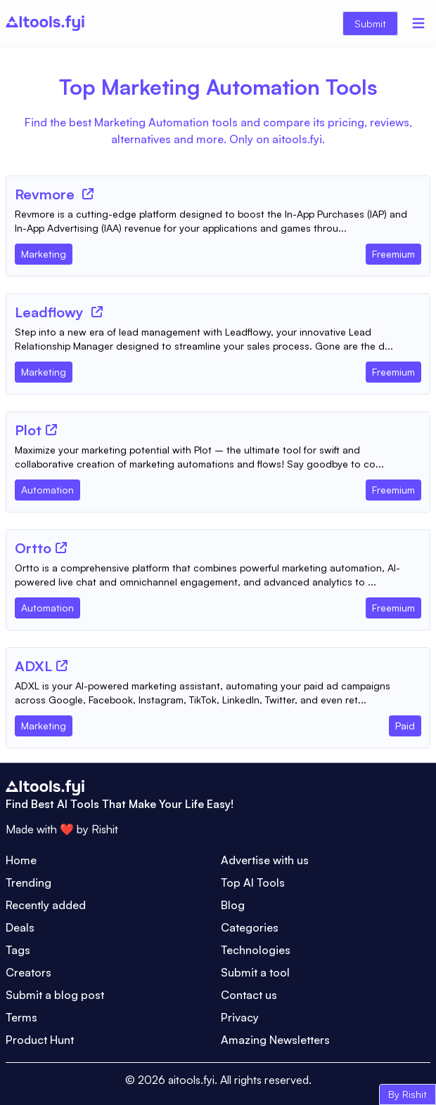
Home (21, 860)
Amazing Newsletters (275, 1040)
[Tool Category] (43, 251)
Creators (28, 972)
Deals (20, 927)
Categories (249, 927)
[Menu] (418, 23)
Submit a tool (255, 972)
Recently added (46, 905)
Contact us (249, 995)
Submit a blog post (55, 995)
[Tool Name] (46, 195)
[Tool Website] (88, 193)
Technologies (255, 950)
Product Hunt (40, 1040)
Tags (18, 950)
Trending (28, 882)
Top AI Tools (253, 882)
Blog (233, 905)
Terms (21, 1017)
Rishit (104, 829)
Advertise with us (265, 860)
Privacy (240, 1017)
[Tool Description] (218, 221)
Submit (370, 23)
